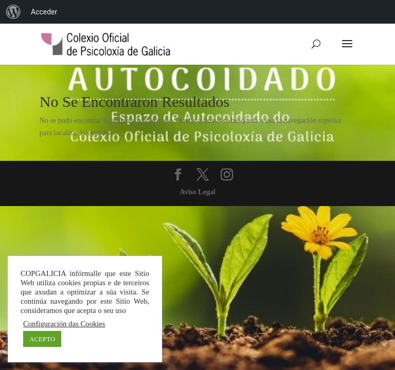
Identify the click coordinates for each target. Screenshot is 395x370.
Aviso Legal (197, 192)
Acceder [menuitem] (44, 12)
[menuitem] (13, 12)
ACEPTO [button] (42, 339)
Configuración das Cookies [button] (64, 324)
